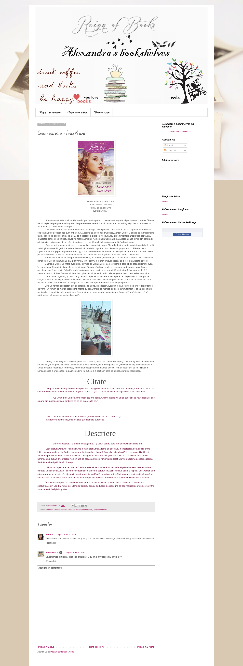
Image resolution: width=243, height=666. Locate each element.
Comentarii (170, 150)
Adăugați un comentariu (50, 568)
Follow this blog (182, 234)
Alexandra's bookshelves (180, 132)
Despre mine (101, 112)
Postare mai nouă (46, 647)
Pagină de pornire (49, 112)
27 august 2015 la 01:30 (74, 553)
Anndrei (49, 534)
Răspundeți (51, 543)
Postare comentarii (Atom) (62, 652)
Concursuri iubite (77, 112)
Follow (165, 201)
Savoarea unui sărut (84, 510)
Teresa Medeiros (100, 510)
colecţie (49, 510)
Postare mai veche (145, 647)
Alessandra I (52, 553)
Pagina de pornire (96, 647)
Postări (168, 145)
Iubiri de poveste (60, 510)
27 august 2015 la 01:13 (65, 534)
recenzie (71, 510)
